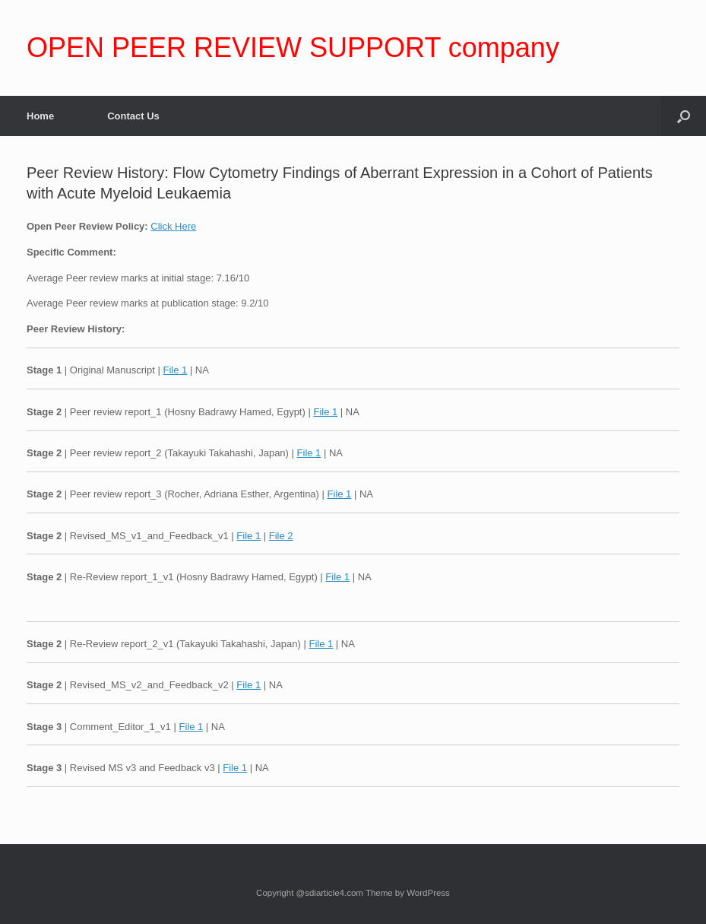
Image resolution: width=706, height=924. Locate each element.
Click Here (173, 226)
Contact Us (133, 116)
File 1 (175, 370)
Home (40, 116)
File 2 (281, 535)
